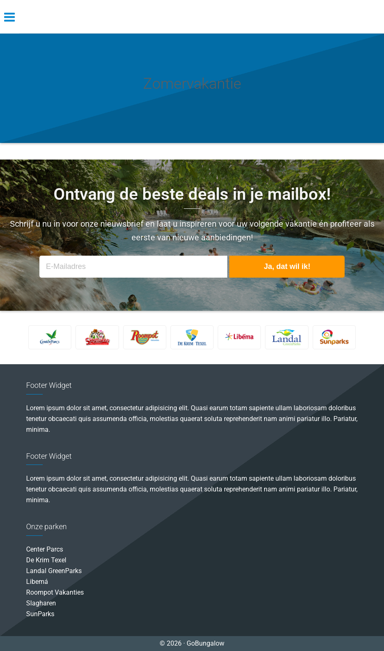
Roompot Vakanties (55, 592)
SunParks (40, 614)
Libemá (37, 582)
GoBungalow (192, 16)
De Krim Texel (46, 560)
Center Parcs (44, 549)
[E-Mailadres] (133, 267)
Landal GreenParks (54, 571)
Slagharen (41, 603)
